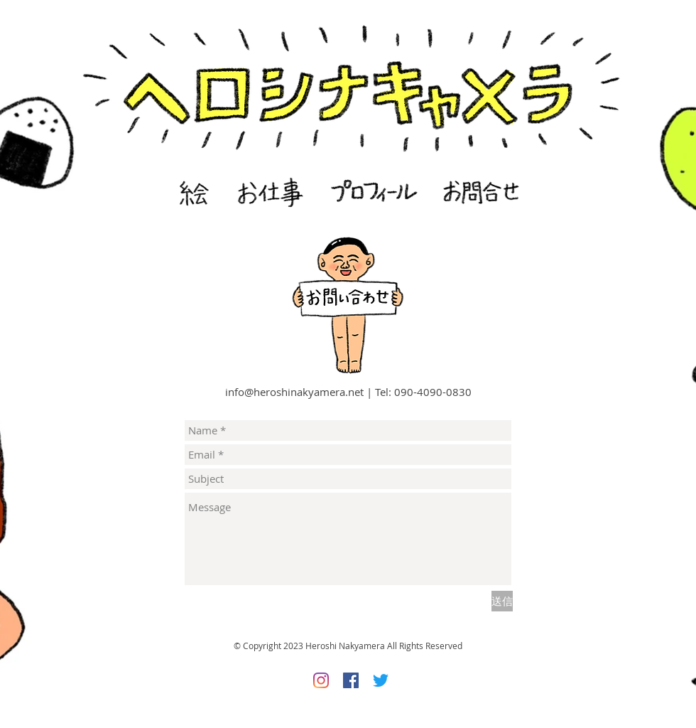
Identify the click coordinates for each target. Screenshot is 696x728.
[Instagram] (321, 680)
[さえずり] (380, 680)
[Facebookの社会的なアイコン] (351, 680)
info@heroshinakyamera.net (294, 392)
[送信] (502, 601)
